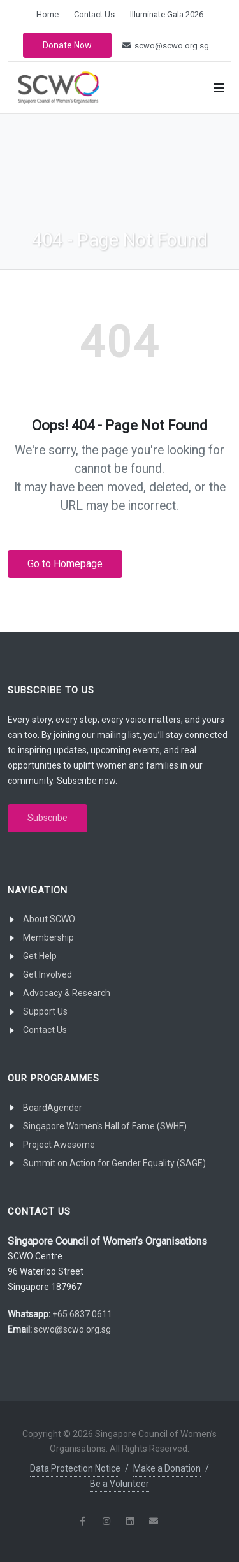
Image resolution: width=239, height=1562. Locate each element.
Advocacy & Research (66, 993)
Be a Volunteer (119, 1484)
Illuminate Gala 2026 (166, 14)
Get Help (40, 956)
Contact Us (94, 14)
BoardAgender (52, 1108)
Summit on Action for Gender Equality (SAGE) (114, 1163)
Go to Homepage (65, 564)
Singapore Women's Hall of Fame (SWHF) (105, 1126)
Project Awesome (59, 1144)
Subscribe (47, 818)
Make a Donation (167, 1468)
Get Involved (47, 974)
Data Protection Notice (75, 1468)
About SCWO (49, 919)
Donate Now (67, 45)
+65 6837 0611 (82, 1314)
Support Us (45, 1011)
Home (47, 14)
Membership (48, 937)
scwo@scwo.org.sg (165, 45)
